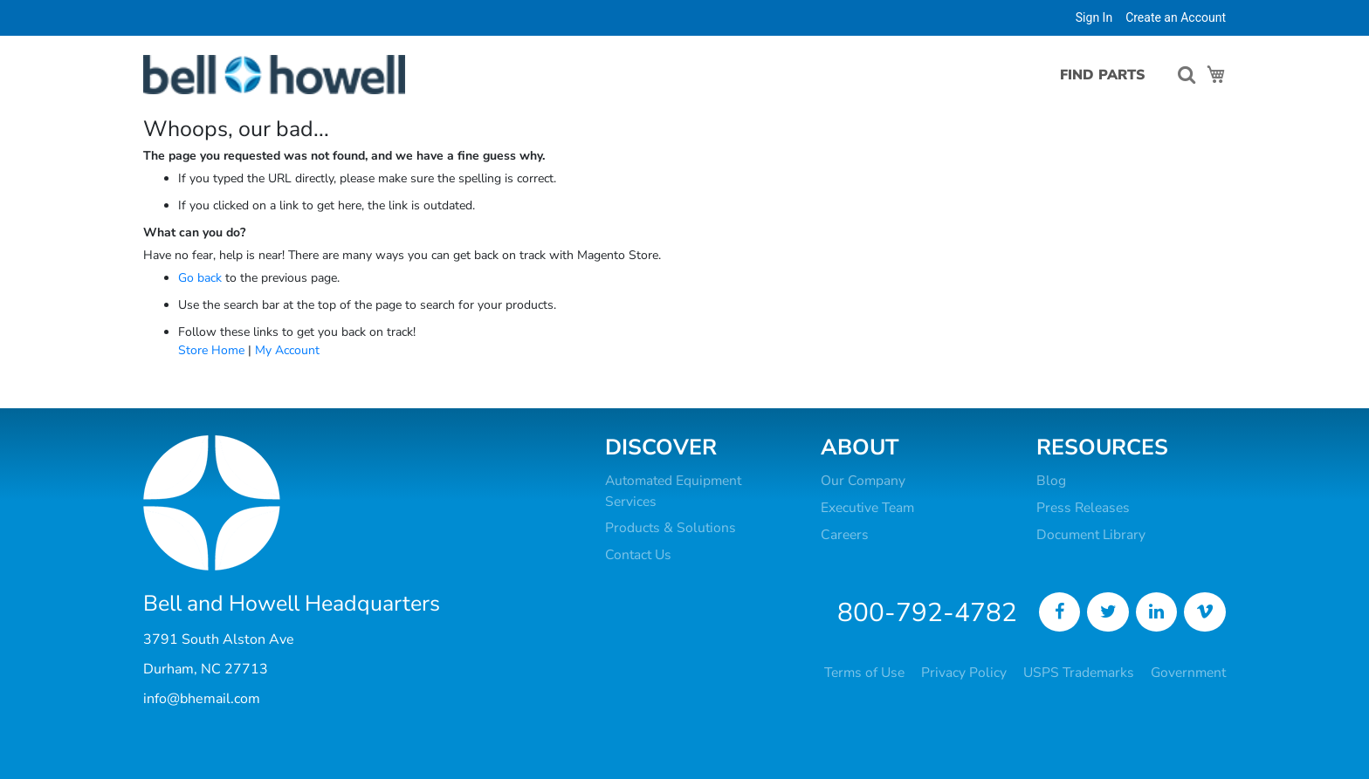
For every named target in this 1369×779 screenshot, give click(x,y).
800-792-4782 (927, 613)
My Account (287, 350)
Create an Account (1175, 17)
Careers (845, 534)
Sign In (1094, 17)
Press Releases (1083, 507)
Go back (200, 278)
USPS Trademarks (1078, 672)
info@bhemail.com (201, 698)
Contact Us (638, 554)
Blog (1051, 480)
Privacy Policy (964, 672)
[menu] (1100, 75)
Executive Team (867, 507)
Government (1188, 672)
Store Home (211, 350)
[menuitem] (1096, 75)
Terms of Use (864, 672)
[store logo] (274, 74)
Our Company (863, 480)
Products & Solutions (670, 527)
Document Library (1090, 534)
